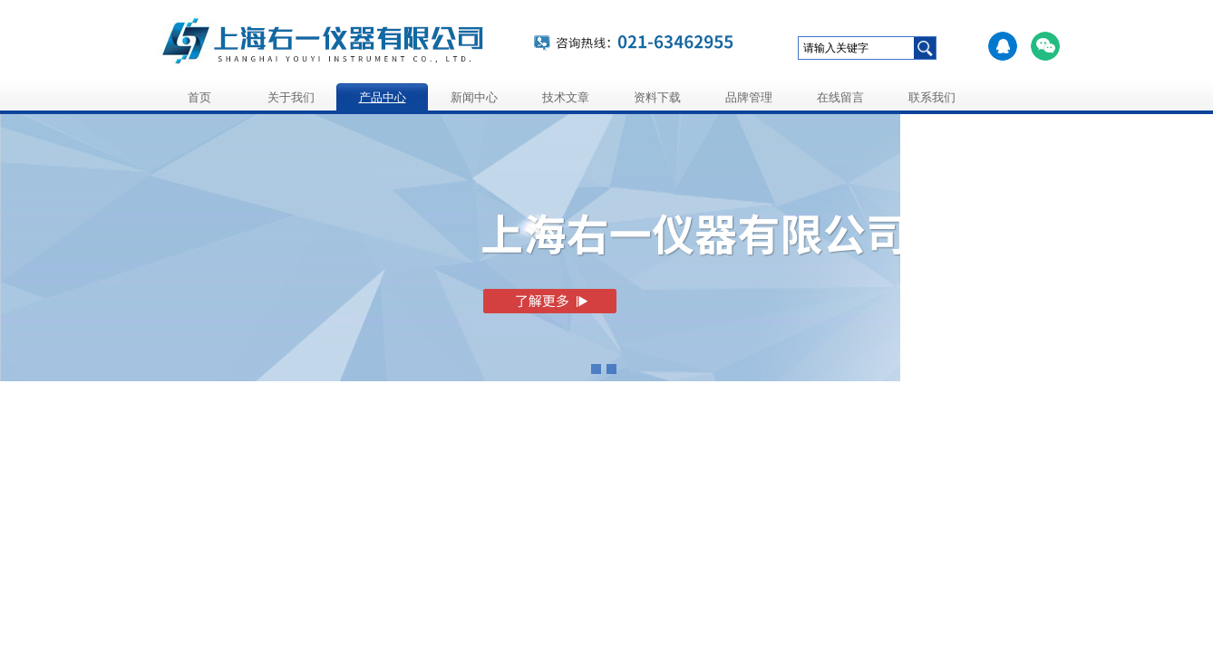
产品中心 (382, 97)
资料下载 (657, 97)
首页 (199, 97)
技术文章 (565, 97)
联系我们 (932, 97)
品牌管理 (748, 97)
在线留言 (840, 97)
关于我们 (291, 97)
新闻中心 (474, 97)
